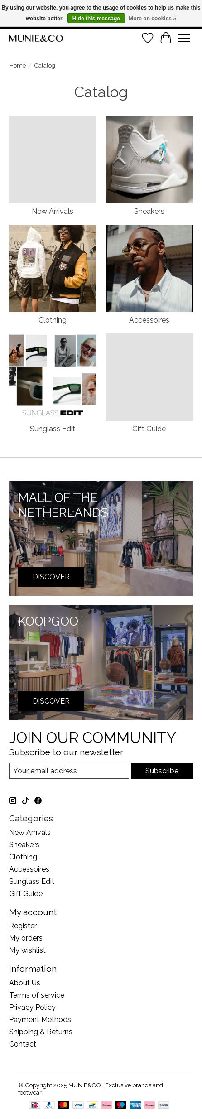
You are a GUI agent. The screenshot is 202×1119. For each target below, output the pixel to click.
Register (23, 925)
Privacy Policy (32, 1007)
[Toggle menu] (184, 38)
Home (17, 65)
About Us (24, 983)
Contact (22, 1044)
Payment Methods (40, 1019)
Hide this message (96, 18)
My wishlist (27, 950)
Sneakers (149, 211)
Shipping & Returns (40, 1031)
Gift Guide (149, 428)
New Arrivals (52, 211)
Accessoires (149, 320)
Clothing (52, 320)
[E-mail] (69, 771)
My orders (26, 938)
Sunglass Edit (52, 428)
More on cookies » (152, 18)
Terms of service (36, 995)
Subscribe (161, 771)
